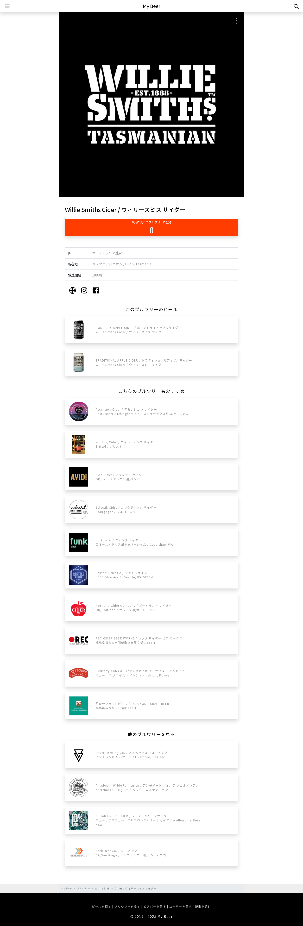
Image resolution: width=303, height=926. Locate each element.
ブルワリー (83, 888)
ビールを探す (101, 906)
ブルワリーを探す (127, 906)
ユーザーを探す (180, 906)
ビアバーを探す (154, 906)
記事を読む (203, 906)
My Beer (151, 5)
